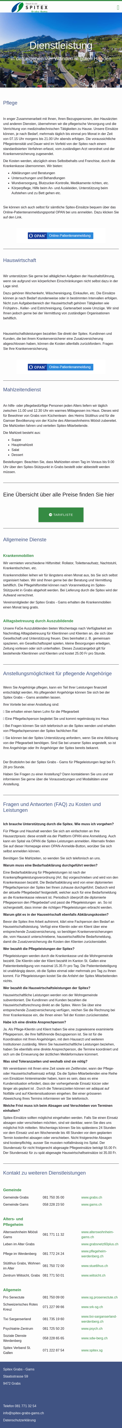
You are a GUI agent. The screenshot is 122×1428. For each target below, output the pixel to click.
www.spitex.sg (92, 1350)
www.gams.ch (91, 1204)
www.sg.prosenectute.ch (99, 1297)
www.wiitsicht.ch (93, 1275)
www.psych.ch (92, 1328)
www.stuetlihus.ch (94, 1266)
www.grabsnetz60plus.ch (99, 1244)
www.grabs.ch (91, 1197)
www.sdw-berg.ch (94, 1338)
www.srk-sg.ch (92, 1307)
